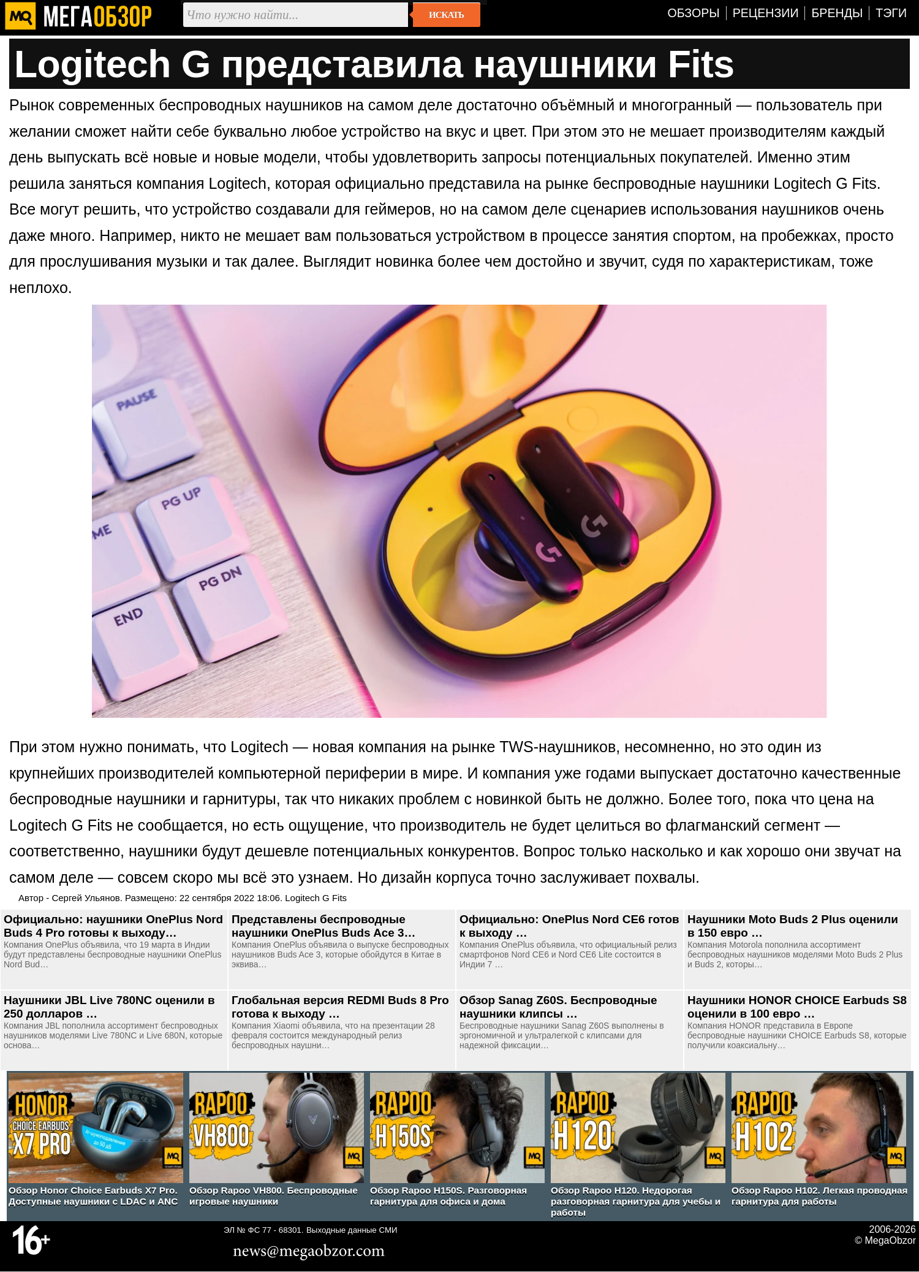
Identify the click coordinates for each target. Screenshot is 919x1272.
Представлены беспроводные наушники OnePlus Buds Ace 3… (323, 926)
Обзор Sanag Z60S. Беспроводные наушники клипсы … (558, 1007)
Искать (446, 15)
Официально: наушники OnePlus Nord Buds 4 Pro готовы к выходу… (113, 926)
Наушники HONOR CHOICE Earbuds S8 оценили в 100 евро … (797, 1007)
